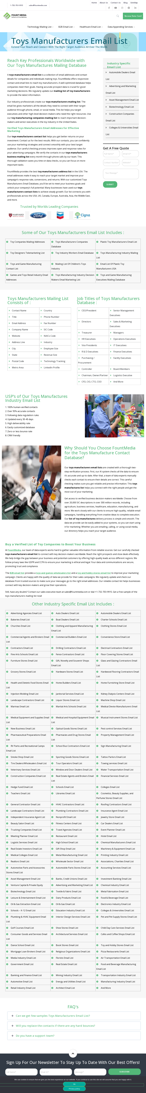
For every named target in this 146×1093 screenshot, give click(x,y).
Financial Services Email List (114, 776)
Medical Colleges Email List (24, 855)
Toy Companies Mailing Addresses (27, 241)
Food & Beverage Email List (114, 897)
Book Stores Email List (66, 945)
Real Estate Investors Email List (26, 848)
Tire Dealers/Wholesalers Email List (28, 763)
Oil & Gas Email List (65, 904)
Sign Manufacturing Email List (115, 745)
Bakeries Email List (20, 619)
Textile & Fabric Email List (68, 891)
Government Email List (21, 964)
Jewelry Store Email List (112, 817)
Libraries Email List (65, 793)
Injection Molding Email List (24, 693)
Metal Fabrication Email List (114, 891)
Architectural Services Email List (71, 934)
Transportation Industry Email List (118, 975)
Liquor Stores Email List (67, 700)
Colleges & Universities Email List (117, 910)
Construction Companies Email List (28, 776)
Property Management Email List (117, 734)
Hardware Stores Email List (69, 671)
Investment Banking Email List (115, 878)
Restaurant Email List (66, 836)
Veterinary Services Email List (25, 769)
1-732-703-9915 (16, 5)
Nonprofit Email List (65, 817)
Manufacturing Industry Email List (117, 981)
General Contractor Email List (25, 804)
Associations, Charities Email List (117, 861)
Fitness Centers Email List (68, 823)
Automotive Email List (21, 981)
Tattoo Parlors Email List (113, 757)
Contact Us (116, 2)
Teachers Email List (20, 793)
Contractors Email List (21, 648)
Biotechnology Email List (121, 106)
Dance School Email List (22, 945)
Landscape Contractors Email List (27, 700)
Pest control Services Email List (116, 728)
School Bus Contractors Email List (72, 745)
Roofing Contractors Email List (115, 804)
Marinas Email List (19, 706)
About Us (104, 2)
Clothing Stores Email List (113, 625)
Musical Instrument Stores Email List (119, 717)
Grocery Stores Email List (23, 671)
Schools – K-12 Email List (22, 910)
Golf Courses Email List (22, 927)
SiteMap (134, 2)
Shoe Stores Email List (66, 927)
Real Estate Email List (66, 964)
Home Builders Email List (68, 682)
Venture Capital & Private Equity (26, 885)
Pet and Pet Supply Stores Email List (118, 916)
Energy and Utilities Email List (70, 981)
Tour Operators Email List (68, 763)
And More (105, 987)
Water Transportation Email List (116, 769)
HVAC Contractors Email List (69, 804)
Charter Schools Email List (113, 619)
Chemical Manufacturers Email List (118, 842)
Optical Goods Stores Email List (71, 728)
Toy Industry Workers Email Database (74, 252)
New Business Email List (22, 728)
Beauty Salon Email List (22, 823)
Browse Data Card (133, 16)
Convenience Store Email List (115, 636)
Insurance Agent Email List (114, 810)
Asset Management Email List (124, 99)
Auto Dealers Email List (67, 613)
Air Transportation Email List (115, 957)
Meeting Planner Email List (24, 836)
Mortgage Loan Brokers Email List (27, 951)
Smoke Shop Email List (21, 757)
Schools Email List (64, 787)
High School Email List (66, 842)
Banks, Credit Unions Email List (71, 878)
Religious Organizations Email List (72, 951)
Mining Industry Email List (68, 975)
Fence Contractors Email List (69, 654)
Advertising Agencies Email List (26, 613)
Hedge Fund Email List (21, 787)
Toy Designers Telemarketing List (27, 252)
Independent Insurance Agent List (27, 817)
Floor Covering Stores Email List (116, 654)
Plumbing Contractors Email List (71, 810)
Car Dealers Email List (111, 823)
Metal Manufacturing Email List (71, 855)
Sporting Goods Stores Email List (72, 757)
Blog (125, 2)
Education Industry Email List (70, 910)
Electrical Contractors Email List (116, 648)
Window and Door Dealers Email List (73, 769)
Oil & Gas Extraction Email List (25, 904)
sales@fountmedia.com (38, 5)
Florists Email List (64, 957)
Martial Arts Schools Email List (70, 706)
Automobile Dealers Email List (115, 613)
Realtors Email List (19, 861)
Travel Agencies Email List (68, 829)
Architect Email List (65, 987)
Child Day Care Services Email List (117, 927)
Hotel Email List (108, 836)
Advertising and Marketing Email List (74, 885)
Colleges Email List (110, 787)
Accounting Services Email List (115, 867)
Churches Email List (20, 625)
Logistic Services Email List (23, 842)
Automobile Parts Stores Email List (73, 867)
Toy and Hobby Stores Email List (117, 945)
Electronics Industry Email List (115, 904)
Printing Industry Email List (114, 855)
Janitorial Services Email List (69, 693)
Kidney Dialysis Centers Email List (117, 693)
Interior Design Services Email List (72, 916)
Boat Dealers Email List (67, 619)
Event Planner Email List (112, 829)
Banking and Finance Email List (26, 975)
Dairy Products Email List (68, 897)
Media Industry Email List (23, 957)
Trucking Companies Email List (26, 829)
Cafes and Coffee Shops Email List (117, 934)
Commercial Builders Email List (71, 636)
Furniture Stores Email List (23, 660)
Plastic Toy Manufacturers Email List (118, 241)
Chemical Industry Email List (114, 885)
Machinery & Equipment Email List (117, 848)
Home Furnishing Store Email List (117, 682)
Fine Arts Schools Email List (24, 654)
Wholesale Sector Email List (69, 861)
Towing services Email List (113, 763)
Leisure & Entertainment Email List (28, 897)
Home (94, 2)
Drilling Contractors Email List (70, 648)
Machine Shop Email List (112, 700)
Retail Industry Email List (22, 987)
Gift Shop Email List (65, 848)
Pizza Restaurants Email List (114, 951)
